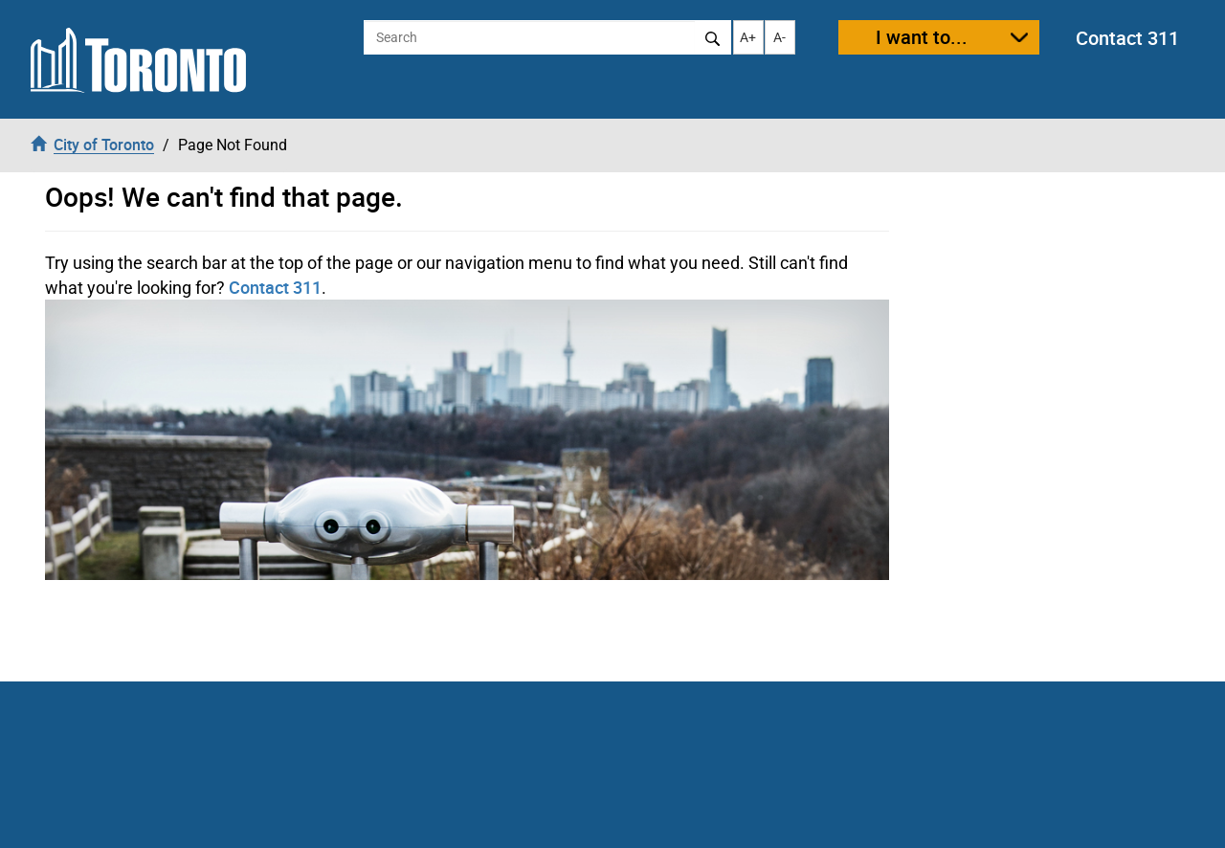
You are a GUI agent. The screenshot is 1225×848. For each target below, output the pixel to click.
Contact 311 (1127, 38)
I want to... (922, 37)
